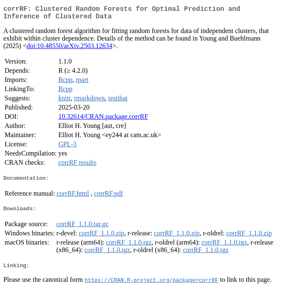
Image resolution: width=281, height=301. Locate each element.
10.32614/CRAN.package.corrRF (103, 119)
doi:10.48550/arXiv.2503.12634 (69, 49)
